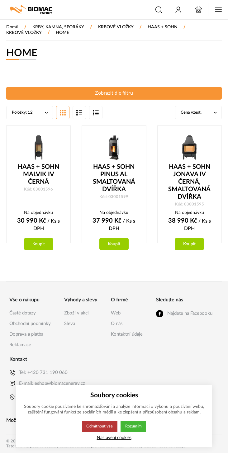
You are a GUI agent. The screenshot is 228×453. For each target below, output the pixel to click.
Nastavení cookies (114, 437)
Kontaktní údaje (127, 334)
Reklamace (20, 344)
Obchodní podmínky (30, 323)
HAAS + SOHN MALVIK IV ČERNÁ (38, 175)
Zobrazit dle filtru (114, 93)
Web (116, 313)
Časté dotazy (22, 313)
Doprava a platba (26, 334)
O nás (117, 323)
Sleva (69, 323)
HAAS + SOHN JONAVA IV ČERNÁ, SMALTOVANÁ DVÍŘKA (189, 182)
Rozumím (133, 426)
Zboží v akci (76, 313)
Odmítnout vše (99, 426)
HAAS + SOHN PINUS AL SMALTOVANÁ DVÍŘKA (114, 178)
